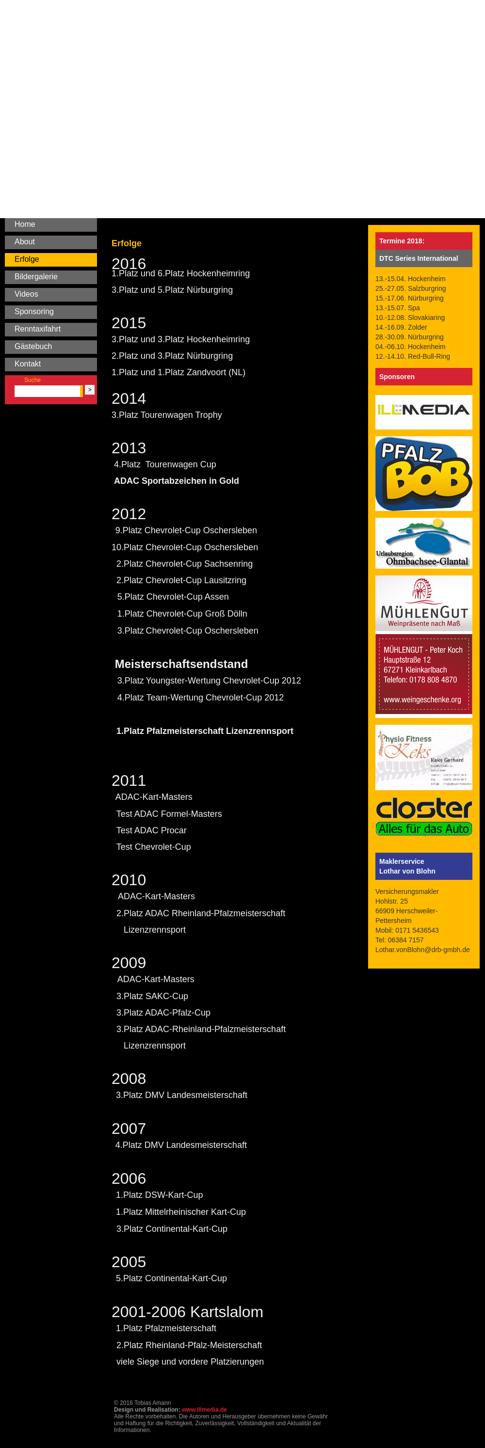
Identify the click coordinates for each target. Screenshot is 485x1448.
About (25, 242)
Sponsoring (34, 311)
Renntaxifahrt (38, 329)
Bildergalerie (36, 276)
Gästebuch (33, 346)
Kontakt (28, 364)
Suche (32, 380)
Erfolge (27, 259)
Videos (26, 294)
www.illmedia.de (204, 1409)
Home (25, 224)
